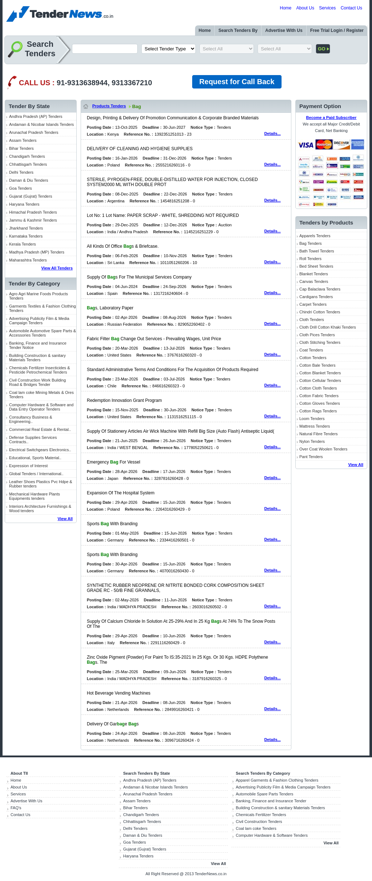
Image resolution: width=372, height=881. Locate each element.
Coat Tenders (311, 350)
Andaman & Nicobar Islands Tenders (41, 124)
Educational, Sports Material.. (35, 458)
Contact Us (351, 8)
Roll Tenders (310, 258)
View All (65, 518)
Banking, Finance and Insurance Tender (271, 801)
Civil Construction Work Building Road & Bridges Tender (37, 382)
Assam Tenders (23, 140)
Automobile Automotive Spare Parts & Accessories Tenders (42, 333)
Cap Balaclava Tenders (319, 289)
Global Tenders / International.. (36, 474)
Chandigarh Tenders (27, 156)
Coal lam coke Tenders (256, 828)
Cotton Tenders (312, 357)
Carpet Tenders (313, 304)
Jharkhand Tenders (26, 228)
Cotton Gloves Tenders (319, 403)
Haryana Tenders (24, 204)
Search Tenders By (238, 30)
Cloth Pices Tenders (317, 335)
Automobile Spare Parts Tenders (264, 794)
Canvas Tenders (313, 281)
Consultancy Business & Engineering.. (30, 419)
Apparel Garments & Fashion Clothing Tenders (277, 780)
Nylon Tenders (312, 441)
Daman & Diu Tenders (28, 180)
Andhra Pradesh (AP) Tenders (35, 116)
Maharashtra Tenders (28, 260)
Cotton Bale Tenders (317, 365)
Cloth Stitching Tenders (319, 342)
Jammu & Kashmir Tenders (33, 220)
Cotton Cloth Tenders (318, 388)
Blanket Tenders (313, 274)
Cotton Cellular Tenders (320, 380)
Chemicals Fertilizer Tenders (261, 814)
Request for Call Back (237, 82)
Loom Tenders (312, 418)
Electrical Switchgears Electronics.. (40, 450)
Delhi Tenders (21, 172)
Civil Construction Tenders (259, 821)
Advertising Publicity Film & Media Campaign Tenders (39, 320)
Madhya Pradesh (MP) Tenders (36, 252)
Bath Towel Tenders (316, 251)
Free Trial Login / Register (337, 30)
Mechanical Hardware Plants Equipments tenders (34, 496)
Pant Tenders (311, 456)
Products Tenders (109, 106)
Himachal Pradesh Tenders (33, 212)
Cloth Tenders (311, 319)
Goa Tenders (20, 188)
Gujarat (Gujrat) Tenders (30, 196)
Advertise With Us (284, 30)
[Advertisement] (41, 639)
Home (285, 8)
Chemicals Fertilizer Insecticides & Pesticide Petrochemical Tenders (39, 370)
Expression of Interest (28, 466)
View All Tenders (57, 268)
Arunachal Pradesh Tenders (33, 132)
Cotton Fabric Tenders (319, 396)
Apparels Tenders (314, 236)
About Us (305, 8)
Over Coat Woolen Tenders (323, 449)
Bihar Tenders (21, 148)
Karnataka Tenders (26, 236)
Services (327, 8)
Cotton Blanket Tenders (320, 373)
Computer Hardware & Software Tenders (272, 835)
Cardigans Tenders (316, 297)
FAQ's (16, 808)
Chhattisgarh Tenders (28, 164)
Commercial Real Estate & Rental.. (40, 429)
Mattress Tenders (314, 426)
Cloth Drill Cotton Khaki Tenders (327, 327)
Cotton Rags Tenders (318, 411)
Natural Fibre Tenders (318, 434)
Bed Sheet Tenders (316, 266)
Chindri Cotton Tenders (319, 312)
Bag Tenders (310, 243)
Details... (272, 133)
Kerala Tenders (22, 244)
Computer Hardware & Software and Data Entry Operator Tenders (41, 407)
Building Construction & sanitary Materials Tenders (37, 357)
